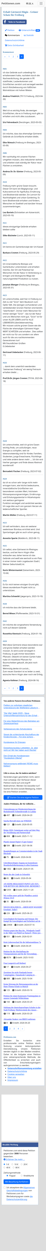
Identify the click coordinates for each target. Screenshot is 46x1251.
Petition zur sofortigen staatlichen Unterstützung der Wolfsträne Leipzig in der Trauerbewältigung (21, 754)
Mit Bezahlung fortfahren (16, 1228)
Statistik (29, 35)
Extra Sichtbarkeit (14, 45)
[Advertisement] (23, 86)
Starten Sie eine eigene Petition (23, 843)
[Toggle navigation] (41, 3)
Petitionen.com (10, 3)
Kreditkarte (29, 1222)
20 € (25, 1210)
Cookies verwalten (15, 1120)
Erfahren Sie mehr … (14, 1205)
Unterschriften (29, 30)
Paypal (12, 1222)
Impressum (12, 1126)
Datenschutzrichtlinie (14, 40)
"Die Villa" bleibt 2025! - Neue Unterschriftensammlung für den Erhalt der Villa (20, 761)
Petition (9, 30)
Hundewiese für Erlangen (15, 788)
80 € (17, 1213)
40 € (8, 1213)
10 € (16, 1210)
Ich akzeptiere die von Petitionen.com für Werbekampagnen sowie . (21, 1239)
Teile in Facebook (14, 22)
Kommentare (12, 35)
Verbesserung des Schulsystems (18, 775)
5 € (7, 1210)
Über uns (11, 1123)
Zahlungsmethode (12, 1219)
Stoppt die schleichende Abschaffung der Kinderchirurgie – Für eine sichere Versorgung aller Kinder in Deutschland (21, 783)
